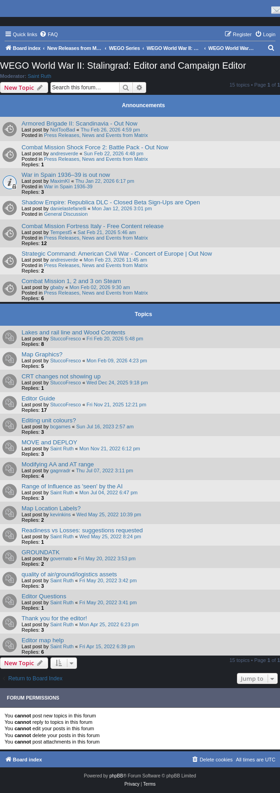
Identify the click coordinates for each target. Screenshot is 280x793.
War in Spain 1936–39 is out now (66, 174)
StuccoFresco (65, 338)
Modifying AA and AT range (58, 464)
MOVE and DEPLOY (49, 442)
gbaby (57, 287)
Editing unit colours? (49, 420)
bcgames (60, 426)
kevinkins (60, 514)
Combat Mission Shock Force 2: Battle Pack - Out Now (95, 147)
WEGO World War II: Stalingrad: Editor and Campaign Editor (123, 65)
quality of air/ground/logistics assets (69, 574)
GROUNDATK (41, 552)
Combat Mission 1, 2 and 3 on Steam (71, 281)
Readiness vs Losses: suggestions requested (82, 530)
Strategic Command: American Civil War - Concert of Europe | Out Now (117, 253)
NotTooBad (62, 129)
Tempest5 (61, 232)
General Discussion (66, 214)
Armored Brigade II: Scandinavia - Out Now (79, 123)
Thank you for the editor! (54, 618)
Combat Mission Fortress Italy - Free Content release (93, 226)
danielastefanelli (68, 208)
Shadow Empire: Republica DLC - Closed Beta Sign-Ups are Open (111, 202)
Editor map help (43, 640)
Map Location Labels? (51, 508)
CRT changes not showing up (61, 376)
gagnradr (60, 470)
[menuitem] (48, 34)
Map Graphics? (42, 354)
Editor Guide (38, 398)
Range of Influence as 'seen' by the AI (72, 486)
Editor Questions (44, 596)
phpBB (116, 775)
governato (61, 558)
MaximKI (60, 181)
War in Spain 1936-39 (68, 186)
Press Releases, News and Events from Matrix (96, 135)
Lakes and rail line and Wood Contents (73, 332)
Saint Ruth (39, 76)
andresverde (64, 153)
